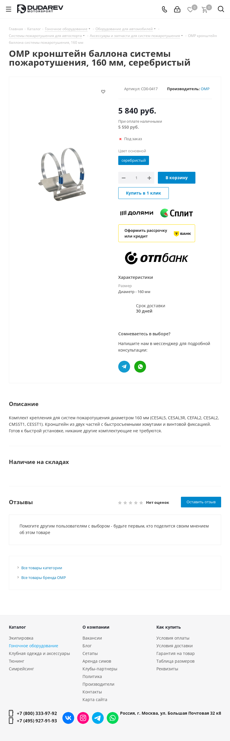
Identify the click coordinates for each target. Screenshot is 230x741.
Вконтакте (68, 718)
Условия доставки (174, 645)
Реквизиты (167, 669)
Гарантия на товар (175, 653)
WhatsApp (113, 718)
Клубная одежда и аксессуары (39, 653)
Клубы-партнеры (99, 669)
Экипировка (21, 638)
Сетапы (90, 653)
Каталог (17, 627)
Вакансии (92, 638)
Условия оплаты (172, 638)
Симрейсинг (21, 669)
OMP (205, 88)
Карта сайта (94, 699)
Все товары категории (41, 567)
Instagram (83, 718)
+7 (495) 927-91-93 (37, 721)
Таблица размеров (175, 661)
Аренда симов (96, 661)
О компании (95, 627)
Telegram (98, 718)
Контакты (92, 692)
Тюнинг (16, 661)
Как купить (168, 627)
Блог (87, 645)
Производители (98, 684)
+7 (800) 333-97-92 (37, 713)
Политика (92, 676)
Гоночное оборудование (33, 645)
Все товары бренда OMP (43, 577)
